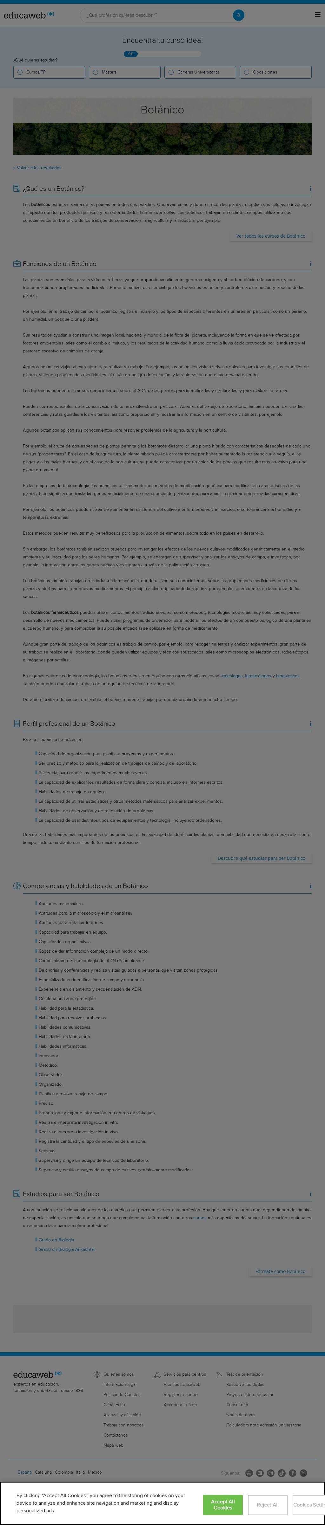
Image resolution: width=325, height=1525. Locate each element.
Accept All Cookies (223, 1505)
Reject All (268, 1505)
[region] (162, 1503)
